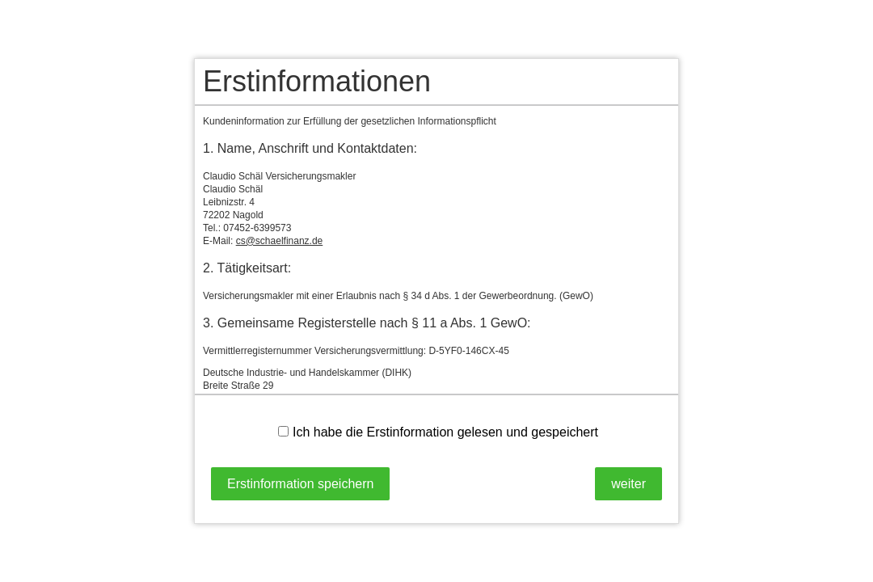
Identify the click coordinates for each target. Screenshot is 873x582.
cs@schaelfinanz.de (279, 241)
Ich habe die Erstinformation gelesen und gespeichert (438, 432)
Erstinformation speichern (300, 484)
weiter (628, 484)
